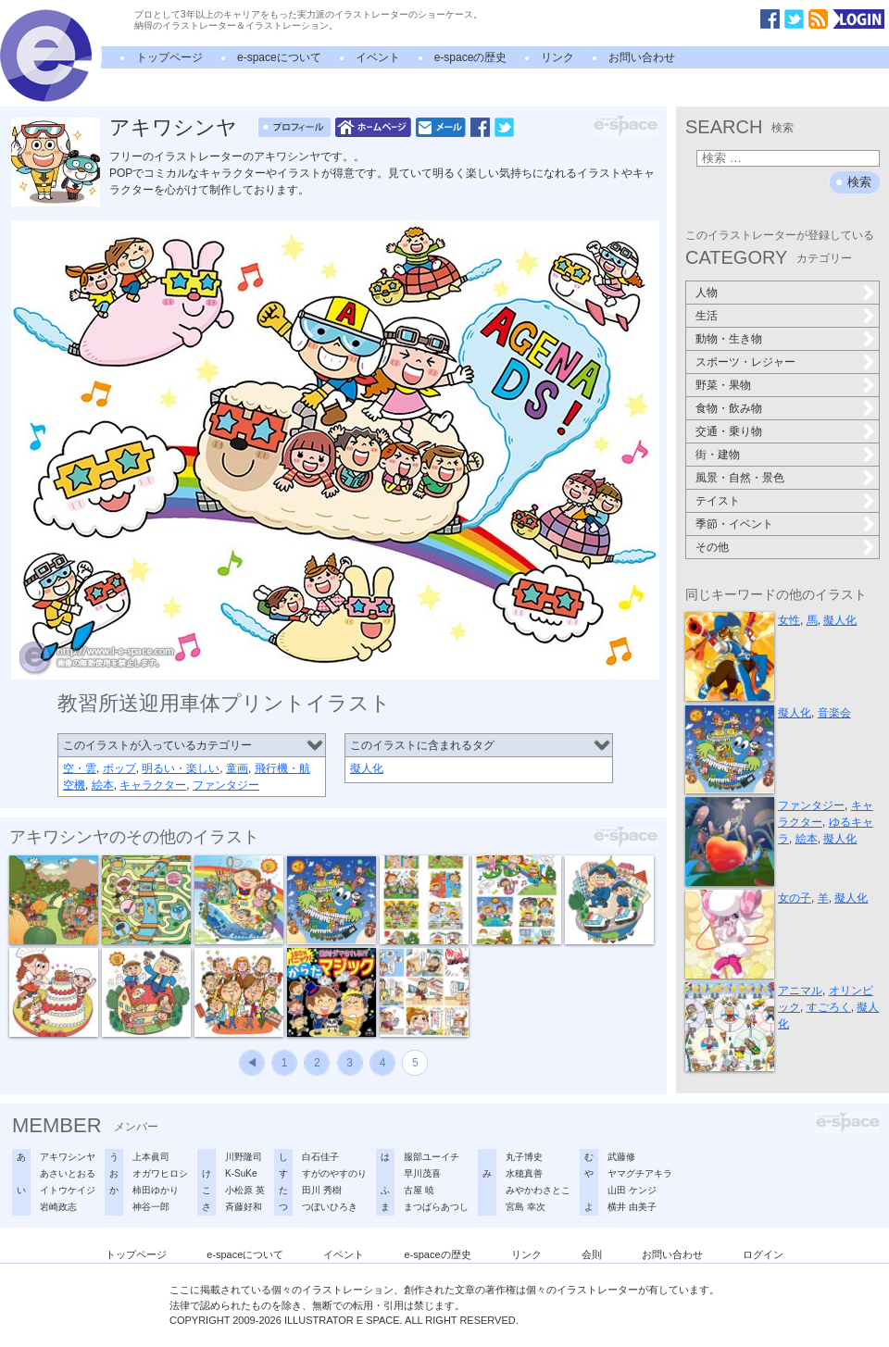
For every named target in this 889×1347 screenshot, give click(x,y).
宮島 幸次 (525, 1207)
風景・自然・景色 (739, 477)
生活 (706, 315)
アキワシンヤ (173, 127)
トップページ (169, 57)
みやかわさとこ (538, 1190)
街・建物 (717, 454)
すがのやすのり (334, 1173)
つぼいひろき (329, 1207)
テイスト (717, 500)
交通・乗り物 (728, 431)
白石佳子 (320, 1157)
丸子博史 (524, 1157)
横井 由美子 (632, 1207)
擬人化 (366, 768)
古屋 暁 (419, 1190)
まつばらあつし (436, 1207)
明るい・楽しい (180, 768)
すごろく (829, 1007)
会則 (592, 1254)
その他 (712, 547)
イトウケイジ (67, 1190)
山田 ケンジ (632, 1190)
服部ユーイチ (431, 1157)
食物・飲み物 (728, 408)
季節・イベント (734, 524)
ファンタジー (226, 785)
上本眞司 (150, 1157)
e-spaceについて (279, 57)
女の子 (794, 898)
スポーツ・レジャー (745, 361)
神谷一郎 (150, 1207)
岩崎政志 (58, 1207)
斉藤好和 (243, 1207)
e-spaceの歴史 (470, 57)
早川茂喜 (422, 1173)
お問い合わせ (641, 57)
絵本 (103, 785)
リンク (557, 57)
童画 (237, 768)
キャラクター (152, 785)
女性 (789, 620)
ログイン (763, 1254)
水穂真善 (524, 1173)
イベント (378, 57)
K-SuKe (241, 1173)
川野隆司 (243, 1157)
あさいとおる (67, 1173)
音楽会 (834, 712)
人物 (706, 292)
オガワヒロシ (160, 1173)
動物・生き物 (728, 338)
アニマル (800, 990)
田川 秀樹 (322, 1190)
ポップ (119, 768)
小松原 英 (245, 1190)
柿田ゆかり (155, 1190)
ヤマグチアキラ (639, 1173)
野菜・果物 (723, 385)
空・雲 (79, 768)
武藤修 (621, 1157)
